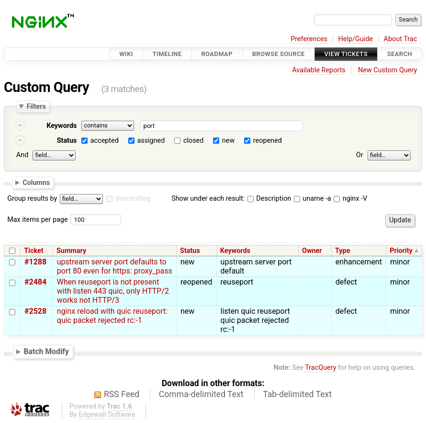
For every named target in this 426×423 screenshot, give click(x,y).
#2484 (35, 281)
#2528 (35, 311)
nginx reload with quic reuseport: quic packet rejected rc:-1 (112, 316)
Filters (35, 106)
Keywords (61, 126)
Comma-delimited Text (201, 394)
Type (342, 251)
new (228, 141)
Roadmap (217, 53)
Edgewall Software (106, 415)
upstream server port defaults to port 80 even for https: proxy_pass (114, 266)
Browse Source (278, 53)
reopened (267, 141)
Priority (401, 251)
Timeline (167, 53)
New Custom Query (387, 70)
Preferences (309, 39)
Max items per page (37, 220)
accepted (104, 141)
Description (269, 198)
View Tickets (346, 53)
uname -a (312, 198)
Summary (71, 251)
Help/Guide (355, 39)
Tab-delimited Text (297, 394)
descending (133, 198)
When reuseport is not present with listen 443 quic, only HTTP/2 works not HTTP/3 (113, 291)
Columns (36, 182)
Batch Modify (46, 351)
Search (399, 53)
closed (193, 141)
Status (67, 141)
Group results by (32, 198)
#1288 (35, 261)
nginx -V (350, 198)
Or (359, 155)
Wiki (126, 53)
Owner (312, 251)
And (22, 155)
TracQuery (320, 368)
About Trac (400, 39)
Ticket (33, 251)
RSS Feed (121, 394)
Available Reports (319, 70)
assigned (151, 141)
